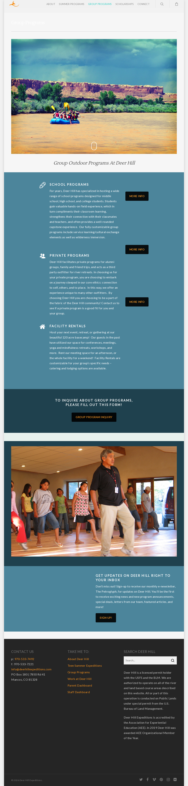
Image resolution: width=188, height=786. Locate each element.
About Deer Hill (78, 659)
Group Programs (100, 6)
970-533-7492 (24, 659)
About (50, 6)
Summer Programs (71, 6)
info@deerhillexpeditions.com (31, 669)
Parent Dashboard (80, 685)
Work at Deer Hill (80, 678)
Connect (144, 6)
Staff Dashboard (79, 692)
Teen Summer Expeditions (85, 665)
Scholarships (124, 6)
